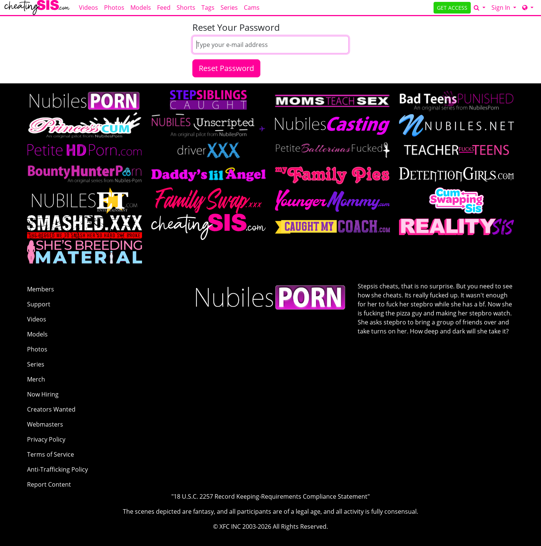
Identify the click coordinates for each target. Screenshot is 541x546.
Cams (252, 7)
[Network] (527, 7)
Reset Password (226, 68)
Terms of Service (50, 454)
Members (40, 289)
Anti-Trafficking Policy (57, 469)
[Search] (479, 7)
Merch (36, 379)
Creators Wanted (51, 409)
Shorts (186, 7)
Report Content (49, 484)
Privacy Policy (46, 439)
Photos (114, 7)
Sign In (501, 7)
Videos (88, 7)
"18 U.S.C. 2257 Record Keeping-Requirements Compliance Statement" (270, 496)
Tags (208, 7)
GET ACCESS (452, 7)
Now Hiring (43, 394)
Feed (164, 7)
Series (229, 7)
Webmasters (45, 424)
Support (38, 304)
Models (140, 7)
